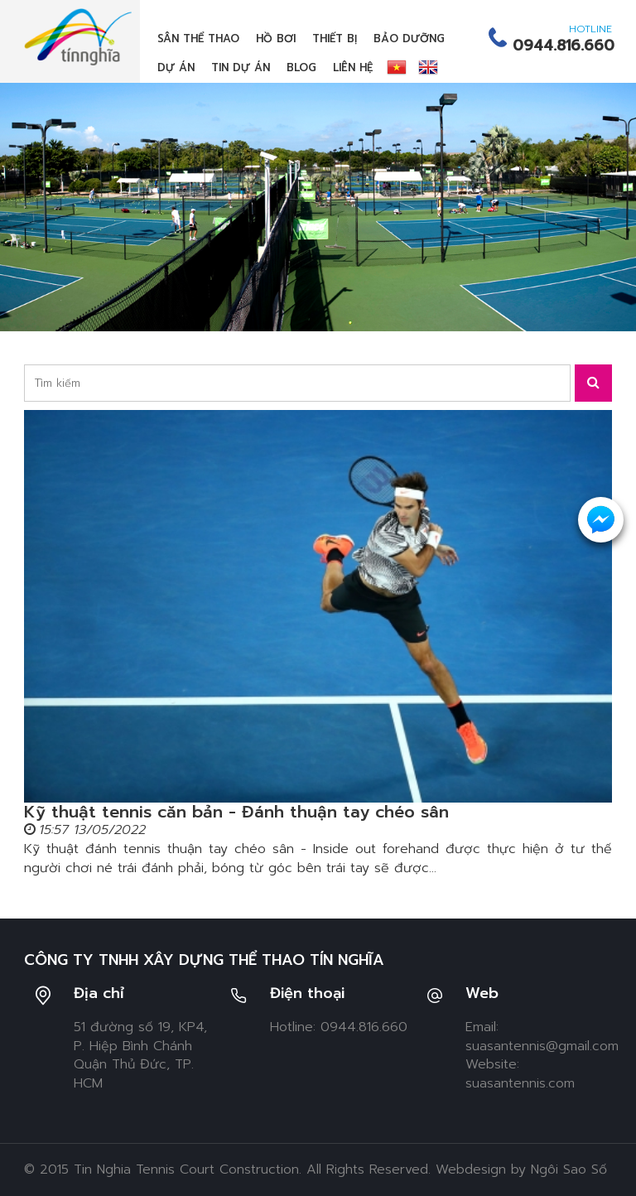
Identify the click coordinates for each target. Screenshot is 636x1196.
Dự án (176, 67)
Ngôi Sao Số (569, 1169)
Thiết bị (334, 38)
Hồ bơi (276, 38)
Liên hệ (353, 67)
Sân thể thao (198, 38)
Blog (301, 67)
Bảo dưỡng (409, 38)
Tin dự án (240, 67)
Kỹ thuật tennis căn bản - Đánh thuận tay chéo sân (236, 811)
